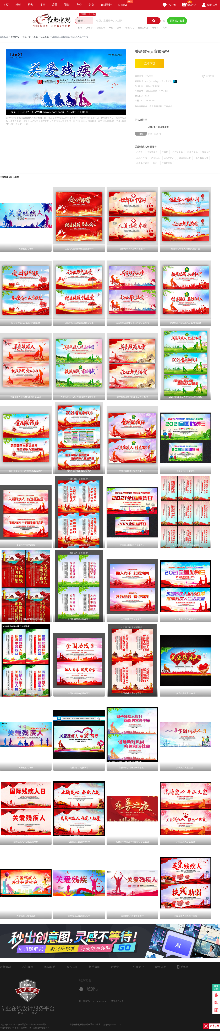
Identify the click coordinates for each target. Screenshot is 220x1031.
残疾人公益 (178, 152)
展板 (36, 37)
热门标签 (27, 966)
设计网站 (15, 37)
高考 (165, 27)
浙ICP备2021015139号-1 (36, 1024)
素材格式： (140, 81)
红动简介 (138, 966)
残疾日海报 (141, 158)
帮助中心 (116, 966)
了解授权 (168, 106)
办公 (79, 4)
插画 (42, 4)
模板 (18, 4)
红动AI (124, 3)
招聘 (80, 27)
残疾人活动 (192, 152)
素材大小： (140, 100)
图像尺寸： (140, 91)
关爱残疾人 (152, 152)
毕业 (111, 27)
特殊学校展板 (142, 163)
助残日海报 (167, 163)
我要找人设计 (177, 20)
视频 (67, 4)
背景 (54, 4)
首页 (6, 4)
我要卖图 (216, 987)
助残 (155, 163)
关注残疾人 (169, 158)
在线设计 (106, 4)
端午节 (155, 27)
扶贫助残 (155, 158)
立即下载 (149, 63)
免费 (91, 4)
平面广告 (26, 37)
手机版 (183, 967)
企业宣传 (101, 27)
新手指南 (94, 966)
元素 (30, 4)
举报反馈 (210, 76)
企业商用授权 (156, 106)
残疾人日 (206, 152)
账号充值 (72, 966)
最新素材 (5, 966)
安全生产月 (143, 27)
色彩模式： (140, 96)
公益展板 (44, 37)
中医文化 (129, 27)
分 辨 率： (140, 86)
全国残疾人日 (185, 158)
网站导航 (49, 966)
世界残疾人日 (202, 158)
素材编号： (140, 76)
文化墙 (89, 27)
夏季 (119, 27)
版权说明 (160, 966)
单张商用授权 (141, 106)
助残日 (165, 152)
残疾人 (139, 152)
